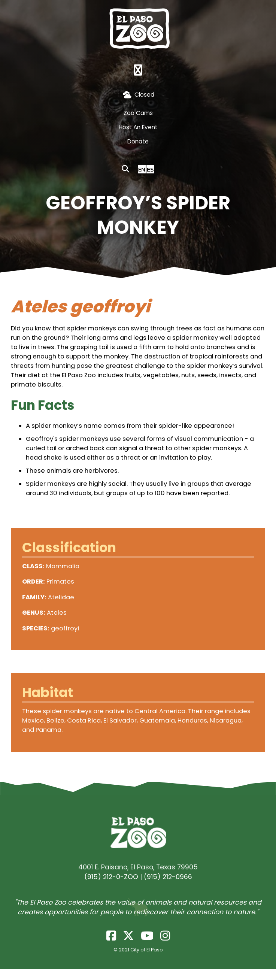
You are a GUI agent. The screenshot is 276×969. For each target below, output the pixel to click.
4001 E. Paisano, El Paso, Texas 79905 (138, 867)
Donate (138, 141)
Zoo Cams (138, 113)
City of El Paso (146, 950)
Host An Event (138, 127)
